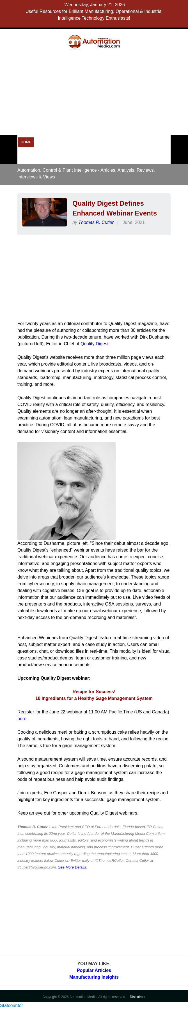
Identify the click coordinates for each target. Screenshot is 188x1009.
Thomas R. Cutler (95, 222)
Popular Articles (94, 970)
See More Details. (72, 867)
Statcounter (11, 1005)
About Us (100, 156)
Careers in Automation (42, 156)
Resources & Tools (142, 142)
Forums (77, 156)
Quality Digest (95, 343)
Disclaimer (138, 997)
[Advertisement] (105, 92)
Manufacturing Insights (94, 977)
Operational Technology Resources (71, 142)
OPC (114, 142)
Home (26, 142)
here (21, 718)
